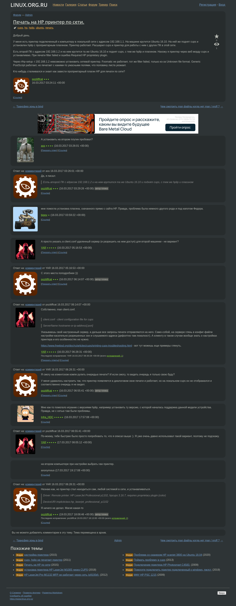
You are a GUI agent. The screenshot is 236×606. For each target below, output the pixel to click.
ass (43, 145)
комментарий (33, 171)
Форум (92, 4)
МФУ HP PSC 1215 (145, 574)
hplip (31, 27)
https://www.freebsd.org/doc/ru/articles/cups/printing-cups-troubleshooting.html (86, 345)
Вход (222, 4)
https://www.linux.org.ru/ (21, 599)
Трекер (103, 4)
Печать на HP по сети (37, 564)
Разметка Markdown (52, 592)
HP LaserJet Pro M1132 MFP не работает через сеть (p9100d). (61, 574)
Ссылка (17, 97)
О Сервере (15, 592)
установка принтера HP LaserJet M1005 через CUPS (56, 569)
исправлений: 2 (119, 518)
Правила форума (31, 592)
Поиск (113, 4)
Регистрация (207, 4)
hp (26, 27)
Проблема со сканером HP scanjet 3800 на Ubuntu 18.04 (168, 554)
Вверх (222, 593)
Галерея (70, 4)
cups (20, 27)
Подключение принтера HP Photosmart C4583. (162, 564)
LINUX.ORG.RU (29, 4)
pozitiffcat (37, 79)
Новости (58, 4)
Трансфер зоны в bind (29, 106)
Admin (29, 15)
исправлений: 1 (114, 356)
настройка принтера (36, 554)
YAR (43, 247)
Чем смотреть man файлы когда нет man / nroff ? (190, 106)
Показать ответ (49, 150)
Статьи (82, 4)
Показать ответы (50, 360)
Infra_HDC (47, 417)
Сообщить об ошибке (21, 596)
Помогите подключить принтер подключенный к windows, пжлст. (173, 569)
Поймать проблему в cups (149, 560)
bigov (44, 215)
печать (49, 27)
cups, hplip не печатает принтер (43, 560)
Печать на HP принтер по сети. (48, 22)
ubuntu (40, 27)
